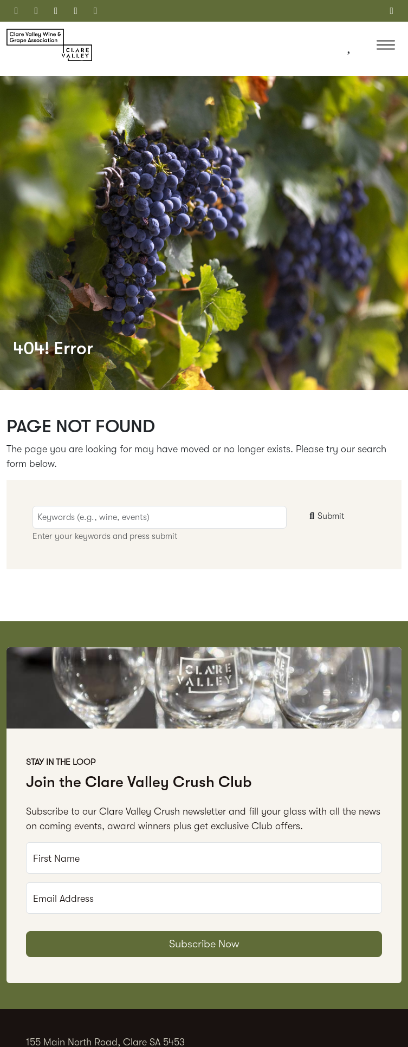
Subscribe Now (204, 944)
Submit (326, 516)
